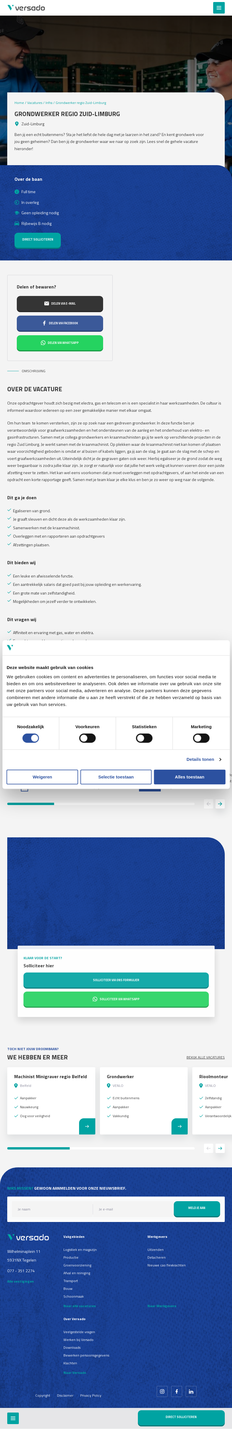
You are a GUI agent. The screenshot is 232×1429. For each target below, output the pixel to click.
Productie (70, 1257)
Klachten (70, 1363)
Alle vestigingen (20, 1281)
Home (19, 102)
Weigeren (42, 776)
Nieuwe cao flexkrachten (166, 1265)
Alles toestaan (189, 776)
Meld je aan (196, 1208)
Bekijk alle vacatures (206, 1057)
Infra (48, 102)
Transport (70, 1280)
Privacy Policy (90, 1395)
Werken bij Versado (78, 1339)
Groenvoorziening (77, 1265)
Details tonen (200, 759)
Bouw (67, 1288)
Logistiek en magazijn (80, 1249)
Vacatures (34, 102)
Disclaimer (65, 1395)
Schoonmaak (73, 1296)
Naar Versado (74, 1372)
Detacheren (156, 1257)
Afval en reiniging (76, 1273)
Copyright (42, 1395)
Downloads (72, 1347)
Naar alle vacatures (79, 1306)
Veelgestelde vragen (79, 1332)
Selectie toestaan (116, 776)
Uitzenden (155, 1249)
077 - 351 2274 (21, 1271)
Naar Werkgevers (161, 1306)
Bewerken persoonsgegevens (86, 1355)
